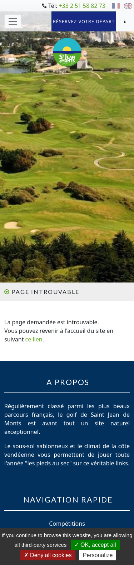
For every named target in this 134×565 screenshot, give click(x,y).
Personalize (98, 555)
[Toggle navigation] (12, 21)
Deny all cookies (48, 555)
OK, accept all (95, 545)
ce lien (34, 339)
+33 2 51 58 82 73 (82, 6)
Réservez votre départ (84, 21)
